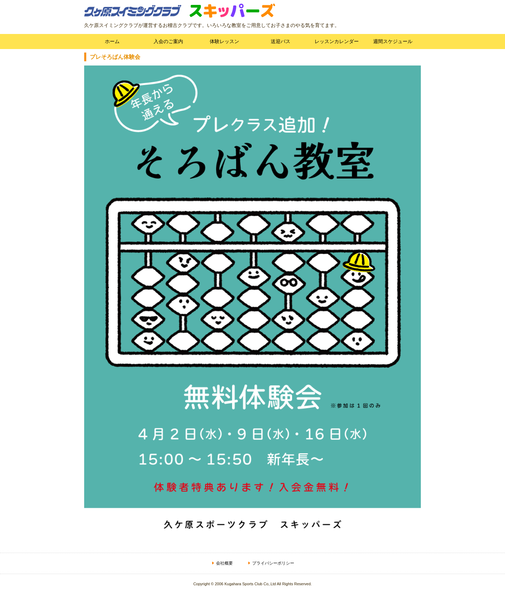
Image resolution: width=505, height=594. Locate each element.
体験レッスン (224, 41)
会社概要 (224, 563)
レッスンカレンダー (337, 41)
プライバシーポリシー (273, 563)
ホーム (112, 41)
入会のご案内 (168, 41)
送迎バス (280, 41)
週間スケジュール (392, 41)
